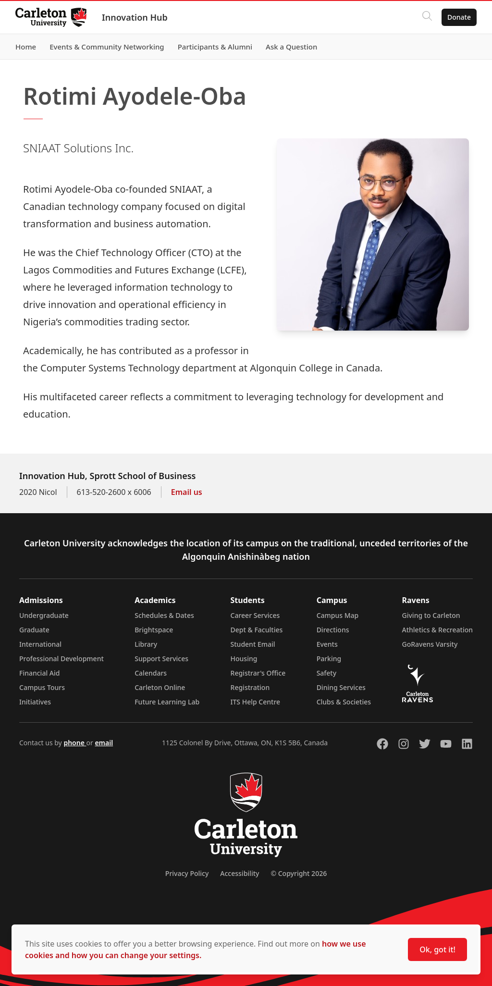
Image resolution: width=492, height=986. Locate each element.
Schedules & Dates (164, 615)
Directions (333, 629)
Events (327, 644)
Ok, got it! (437, 949)
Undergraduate (44, 615)
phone (74, 742)
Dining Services (341, 687)
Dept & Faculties (257, 629)
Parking (329, 658)
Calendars (151, 673)
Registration (250, 687)
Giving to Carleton (431, 615)
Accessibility (239, 873)
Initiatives (35, 701)
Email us (186, 492)
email (104, 742)
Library (146, 644)
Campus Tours (42, 687)
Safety (327, 673)
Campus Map (338, 615)
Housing (244, 658)
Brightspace (154, 629)
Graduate (34, 629)
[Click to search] (427, 17)
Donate (459, 17)
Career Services (255, 615)
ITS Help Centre (256, 701)
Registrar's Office (258, 673)
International (40, 644)
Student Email (253, 644)
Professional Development (61, 658)
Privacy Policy (187, 873)
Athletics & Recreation (437, 629)
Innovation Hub (135, 17)
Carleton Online (160, 687)
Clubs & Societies (344, 701)
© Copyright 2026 (299, 873)
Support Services (161, 658)
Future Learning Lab (167, 701)
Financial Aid (39, 673)
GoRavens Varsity (430, 644)
